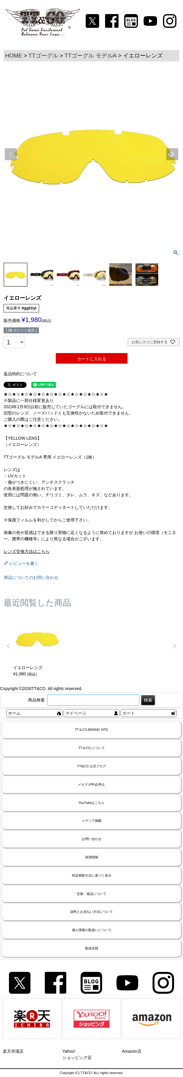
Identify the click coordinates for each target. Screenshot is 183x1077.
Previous (11, 154)
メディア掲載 (92, 820)
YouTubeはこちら (92, 802)
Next (172, 154)
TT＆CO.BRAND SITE (91, 729)
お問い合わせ (92, 839)
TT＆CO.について (91, 748)
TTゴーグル (43, 55)
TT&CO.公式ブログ (91, 766)
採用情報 (91, 857)
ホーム (14, 713)
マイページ (75, 713)
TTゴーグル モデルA (90, 55)
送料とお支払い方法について (91, 911)
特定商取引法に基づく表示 (91, 875)
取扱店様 (91, 948)
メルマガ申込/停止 (91, 784)
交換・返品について (91, 894)
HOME (13, 55)
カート (128, 713)
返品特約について (20, 373)
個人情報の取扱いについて (91, 930)
